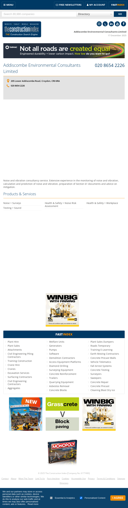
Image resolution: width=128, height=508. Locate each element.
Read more (33, 504)
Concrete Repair (99, 382)
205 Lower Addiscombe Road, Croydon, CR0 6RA (35, 80)
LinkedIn (111, 23)
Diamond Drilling (58, 365)
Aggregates (14, 388)
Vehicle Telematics (100, 361)
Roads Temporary (100, 345)
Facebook (123, 23)
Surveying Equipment (61, 369)
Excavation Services (18, 372)
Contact (5, 478)
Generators (55, 345)
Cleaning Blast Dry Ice (102, 390)
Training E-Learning (101, 349)
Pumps (53, 349)
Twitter (105, 23)
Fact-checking (53, 478)
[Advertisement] (64, 139)
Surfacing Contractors (20, 376)
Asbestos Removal (59, 386)
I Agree (117, 497)
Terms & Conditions (106, 478)
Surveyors (96, 373)
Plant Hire (13, 341)
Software (54, 353)
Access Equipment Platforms (65, 361)
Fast (117, 4)
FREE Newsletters (70, 4)
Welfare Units (56, 341)
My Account (97, 4)
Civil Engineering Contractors (17, 382)
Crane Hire (14, 364)
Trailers (53, 377)
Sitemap (121, 478)
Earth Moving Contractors (104, 353)
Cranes (12, 368)
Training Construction (20, 360)
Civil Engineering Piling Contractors (20, 355)
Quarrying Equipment (61, 382)
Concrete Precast (99, 386)
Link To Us (40, 478)
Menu (10, 4)
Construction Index (21, 29)
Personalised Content (92, 498)
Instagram (99, 23)
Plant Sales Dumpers (102, 341)
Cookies (65, 478)
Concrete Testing (99, 369)
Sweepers (95, 377)
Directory (64, 483)
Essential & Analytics (62, 498)
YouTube (117, 23)
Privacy (91, 478)
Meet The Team (25, 478)
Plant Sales (14, 345)
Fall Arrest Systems (101, 365)
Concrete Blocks (58, 390)
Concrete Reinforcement (62, 373)
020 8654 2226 (110, 65)
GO (120, 14)
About (13, 478)
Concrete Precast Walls (103, 357)
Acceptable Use (78, 478)
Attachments (15, 349)
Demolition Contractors (62, 357)
